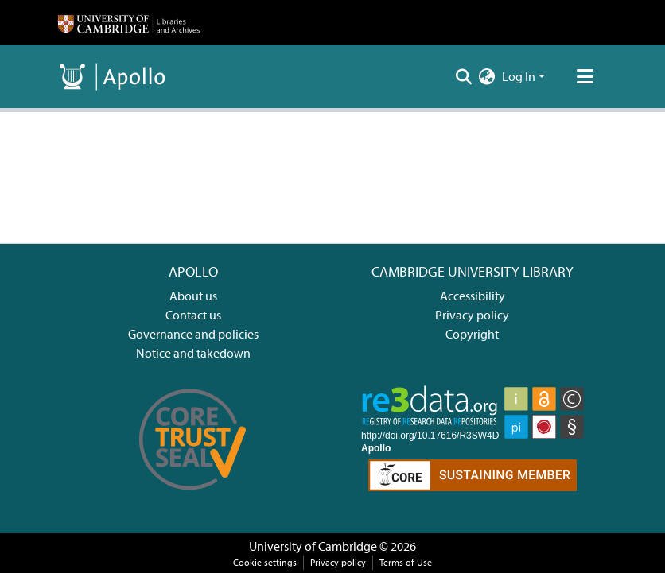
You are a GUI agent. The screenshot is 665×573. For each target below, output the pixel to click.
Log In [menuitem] (518, 76)
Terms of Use (405, 562)
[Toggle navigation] (584, 76)
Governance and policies (193, 334)
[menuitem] (487, 76)
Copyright (472, 334)
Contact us (193, 315)
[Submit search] (464, 76)
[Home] (129, 22)
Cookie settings (265, 562)
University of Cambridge (313, 546)
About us (193, 296)
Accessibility (472, 296)
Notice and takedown (193, 353)
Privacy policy (472, 315)
